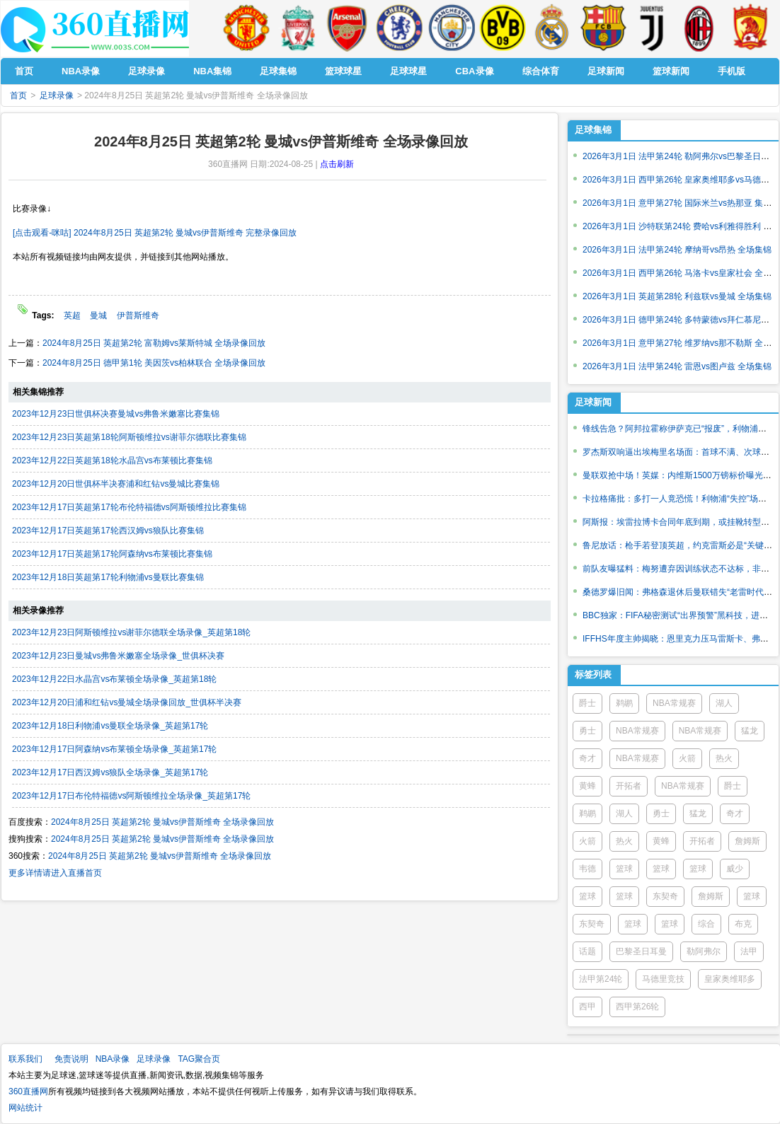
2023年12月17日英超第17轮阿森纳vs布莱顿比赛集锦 (112, 554)
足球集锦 (593, 129)
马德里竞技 (663, 979)
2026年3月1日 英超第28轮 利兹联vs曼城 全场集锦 (677, 296)
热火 (724, 758)
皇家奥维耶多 (729, 979)
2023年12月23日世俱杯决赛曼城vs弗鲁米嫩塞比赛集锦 (115, 414)
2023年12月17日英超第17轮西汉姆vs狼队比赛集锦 (108, 530)
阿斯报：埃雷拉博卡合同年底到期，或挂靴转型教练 (680, 522)
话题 (587, 951)
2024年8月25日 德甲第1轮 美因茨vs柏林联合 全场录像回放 (153, 363)
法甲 (748, 951)
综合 (706, 924)
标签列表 (593, 674)
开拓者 (628, 786)
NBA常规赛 (674, 703)
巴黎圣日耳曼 (641, 951)
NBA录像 (113, 1059)
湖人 (724, 703)
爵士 (587, 703)
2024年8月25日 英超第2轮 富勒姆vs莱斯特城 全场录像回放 (153, 343)
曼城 (98, 315)
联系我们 (25, 1059)
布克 (743, 924)
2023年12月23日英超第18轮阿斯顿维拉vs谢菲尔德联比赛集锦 (129, 437)
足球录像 (57, 95)
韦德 (587, 869)
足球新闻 (593, 402)
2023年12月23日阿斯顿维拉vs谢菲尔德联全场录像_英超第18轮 (131, 632)
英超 (72, 315)
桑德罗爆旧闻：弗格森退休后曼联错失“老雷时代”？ (679, 592)
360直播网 (28, 1091)
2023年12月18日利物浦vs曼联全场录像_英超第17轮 (110, 726)
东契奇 (665, 896)
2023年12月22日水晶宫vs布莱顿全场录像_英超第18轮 (114, 679)
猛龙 (749, 731)
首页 (18, 95)
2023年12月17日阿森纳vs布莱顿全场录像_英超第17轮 (114, 749)
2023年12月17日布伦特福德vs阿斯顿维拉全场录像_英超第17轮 (131, 796)
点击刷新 (337, 164)
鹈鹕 (624, 703)
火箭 (687, 758)
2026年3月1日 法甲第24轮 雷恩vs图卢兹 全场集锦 (677, 366)
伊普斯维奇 (138, 315)
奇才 (587, 758)
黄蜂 (587, 786)
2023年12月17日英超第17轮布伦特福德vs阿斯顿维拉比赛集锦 (129, 507)
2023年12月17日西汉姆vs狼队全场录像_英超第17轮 (110, 772)
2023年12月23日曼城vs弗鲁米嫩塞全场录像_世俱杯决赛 (118, 656)
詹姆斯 (747, 841)
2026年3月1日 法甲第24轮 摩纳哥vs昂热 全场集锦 (677, 250)
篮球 (624, 869)
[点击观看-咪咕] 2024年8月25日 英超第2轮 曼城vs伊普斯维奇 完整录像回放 (155, 233)
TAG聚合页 (199, 1059)
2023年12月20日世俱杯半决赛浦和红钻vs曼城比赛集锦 (115, 484)
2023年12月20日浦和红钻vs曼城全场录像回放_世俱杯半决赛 (126, 702)
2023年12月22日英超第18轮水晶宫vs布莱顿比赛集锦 (112, 460)
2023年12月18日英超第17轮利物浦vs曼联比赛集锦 (108, 577)
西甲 (587, 1007)
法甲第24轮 (600, 979)
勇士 (587, 731)
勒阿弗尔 (704, 951)
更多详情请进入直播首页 (55, 873)
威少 (734, 869)
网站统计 (25, 1108)
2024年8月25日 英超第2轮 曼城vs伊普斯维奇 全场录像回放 (162, 822)
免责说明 (71, 1059)
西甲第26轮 (637, 1007)
